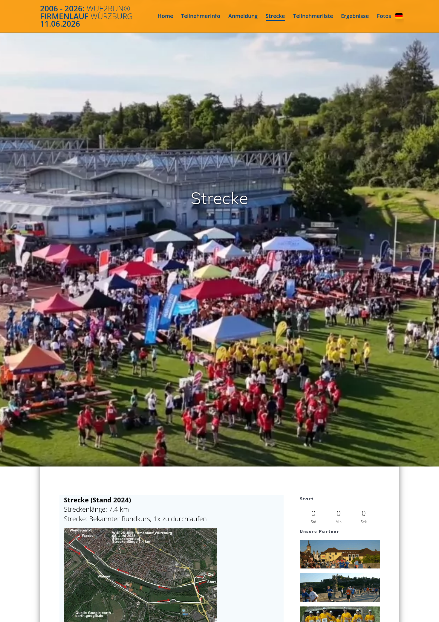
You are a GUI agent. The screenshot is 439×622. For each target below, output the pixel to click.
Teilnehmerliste (313, 15)
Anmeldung (243, 15)
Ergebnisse (355, 15)
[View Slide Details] (340, 554)
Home (165, 15)
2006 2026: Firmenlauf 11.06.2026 (86, 16)
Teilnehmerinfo (200, 15)
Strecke (275, 15)
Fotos (384, 15)
